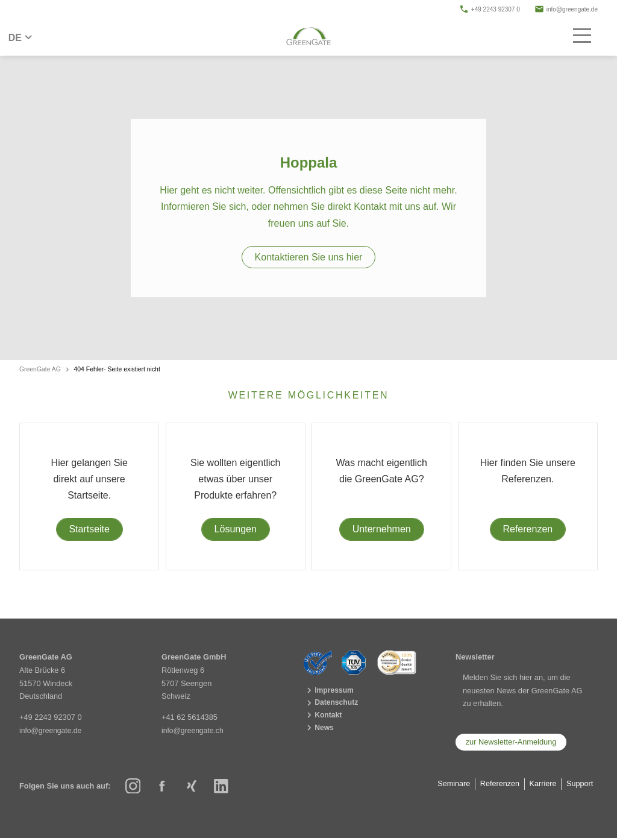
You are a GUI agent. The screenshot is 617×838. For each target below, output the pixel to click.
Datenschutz (332, 704)
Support (579, 783)
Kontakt (324, 717)
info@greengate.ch (194, 730)
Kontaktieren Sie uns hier (309, 257)
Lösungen (236, 529)
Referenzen (528, 529)
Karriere (542, 783)
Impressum (330, 690)
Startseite (89, 529)
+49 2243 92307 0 (489, 9)
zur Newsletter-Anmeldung (511, 741)
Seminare (450, 783)
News (320, 730)
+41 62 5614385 (189, 717)
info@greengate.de (566, 9)
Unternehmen (381, 529)
